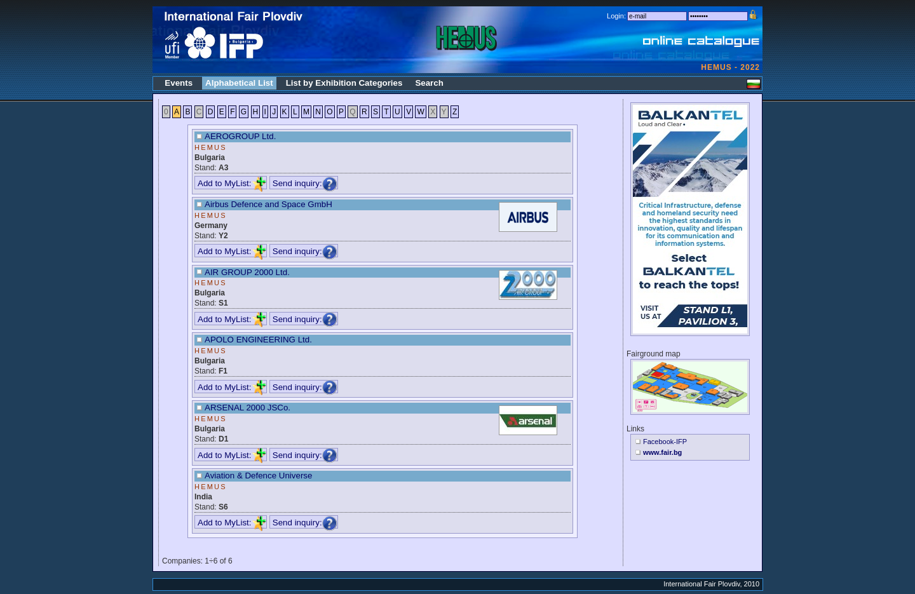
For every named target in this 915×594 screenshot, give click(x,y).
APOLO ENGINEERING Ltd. (258, 339)
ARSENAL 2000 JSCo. (247, 407)
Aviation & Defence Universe (258, 475)
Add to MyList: (232, 183)
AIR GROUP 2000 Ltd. (247, 272)
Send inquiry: (305, 183)
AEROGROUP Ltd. (240, 136)
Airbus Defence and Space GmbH (268, 204)
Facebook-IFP (665, 441)
